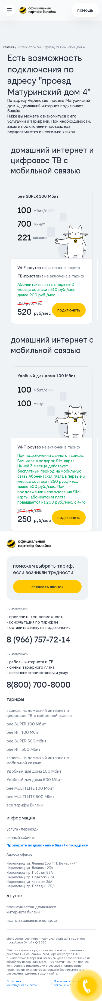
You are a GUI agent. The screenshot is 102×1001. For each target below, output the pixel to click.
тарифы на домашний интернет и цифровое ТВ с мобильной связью (39, 713)
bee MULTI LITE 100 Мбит (30, 788)
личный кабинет (21, 837)
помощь (85, 10)
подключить (68, 310)
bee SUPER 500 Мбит (27, 741)
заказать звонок (47, 586)
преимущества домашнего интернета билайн (31, 909)
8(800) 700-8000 (39, 684)
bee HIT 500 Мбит (24, 749)
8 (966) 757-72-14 (38, 639)
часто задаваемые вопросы (32, 920)
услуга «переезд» (23, 829)
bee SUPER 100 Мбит (37, 196)
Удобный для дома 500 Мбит (34, 779)
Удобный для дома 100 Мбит (46, 375)
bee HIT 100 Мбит (23, 732)
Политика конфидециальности (22, 983)
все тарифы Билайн (25, 805)
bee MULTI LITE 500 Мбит (31, 796)
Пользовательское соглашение (67, 983)
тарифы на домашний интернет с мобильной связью (38, 760)
